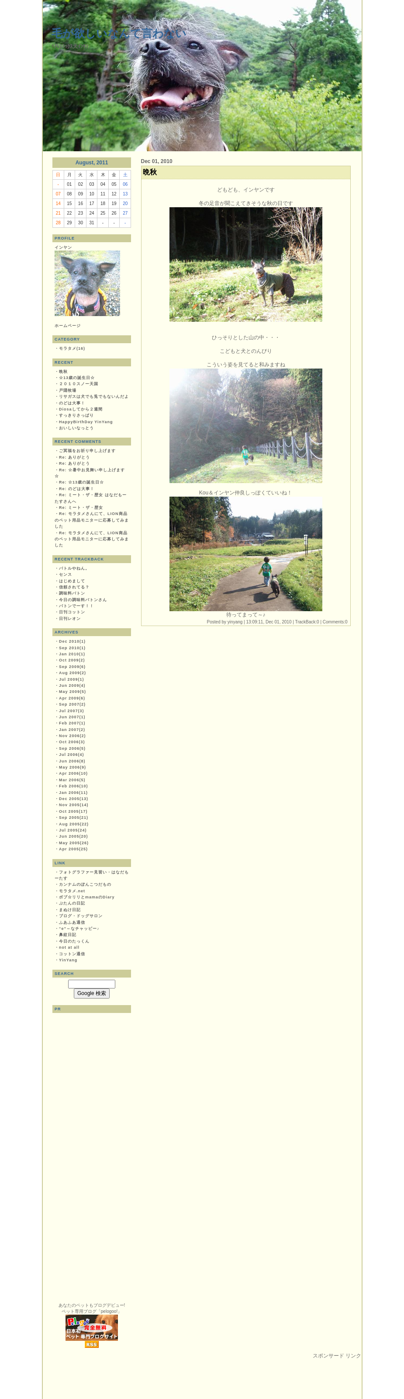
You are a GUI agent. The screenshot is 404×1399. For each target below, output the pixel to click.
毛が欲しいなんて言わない (119, 33)
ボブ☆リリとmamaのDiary (87, 897)
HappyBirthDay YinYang (86, 422)
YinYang (68, 960)
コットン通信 (72, 954)
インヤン (63, 247)
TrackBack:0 (307, 621)
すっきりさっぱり (76, 415)
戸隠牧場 (67, 390)
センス (65, 574)
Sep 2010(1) (72, 648)
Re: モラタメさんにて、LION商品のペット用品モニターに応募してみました (92, 520)
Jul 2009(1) (71, 679)
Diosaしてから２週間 (81, 409)
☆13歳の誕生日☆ (77, 378)
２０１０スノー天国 (78, 384)
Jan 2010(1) (72, 654)
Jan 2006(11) (73, 792)
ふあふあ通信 (72, 922)
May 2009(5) (72, 691)
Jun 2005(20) (73, 836)
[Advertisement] (202, 1379)
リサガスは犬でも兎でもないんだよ (94, 396)
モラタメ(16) (72, 348)
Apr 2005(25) (73, 849)
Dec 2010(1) (72, 641)
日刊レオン (70, 618)
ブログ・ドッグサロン (81, 916)
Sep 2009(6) (72, 667)
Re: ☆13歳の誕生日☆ (81, 482)
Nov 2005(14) (74, 805)
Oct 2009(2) (72, 660)
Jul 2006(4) (71, 754)
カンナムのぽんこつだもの (85, 884)
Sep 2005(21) (73, 817)
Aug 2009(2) (72, 673)
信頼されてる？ (74, 587)
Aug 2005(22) (74, 824)
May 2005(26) (74, 843)
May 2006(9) (72, 767)
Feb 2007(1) (72, 723)
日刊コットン (72, 612)
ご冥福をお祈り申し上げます (87, 451)
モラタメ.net (72, 891)
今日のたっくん (74, 941)
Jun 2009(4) (72, 685)
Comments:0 (335, 621)
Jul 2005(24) (73, 830)
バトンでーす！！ (76, 606)
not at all (69, 947)
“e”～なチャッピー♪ (79, 928)
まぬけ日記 (70, 910)
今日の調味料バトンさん (83, 600)
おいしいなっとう (76, 428)
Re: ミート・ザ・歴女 (81, 507)
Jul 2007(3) (71, 711)
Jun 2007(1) (72, 717)
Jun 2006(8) (72, 761)
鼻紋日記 (67, 935)
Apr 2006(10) (73, 773)
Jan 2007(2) (72, 729)
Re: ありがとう (74, 457)
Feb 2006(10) (73, 786)
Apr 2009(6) (72, 698)
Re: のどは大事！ (76, 489)
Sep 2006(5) (72, 748)
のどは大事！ (72, 403)
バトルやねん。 (74, 568)
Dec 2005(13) (73, 799)
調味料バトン (72, 593)
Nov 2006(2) (72, 736)
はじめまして (72, 581)
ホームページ (68, 326)
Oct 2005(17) (73, 811)
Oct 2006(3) (72, 742)
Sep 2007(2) (72, 704)
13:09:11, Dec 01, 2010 (268, 621)
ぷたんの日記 (72, 903)
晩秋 (63, 371)
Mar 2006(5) (72, 780)
